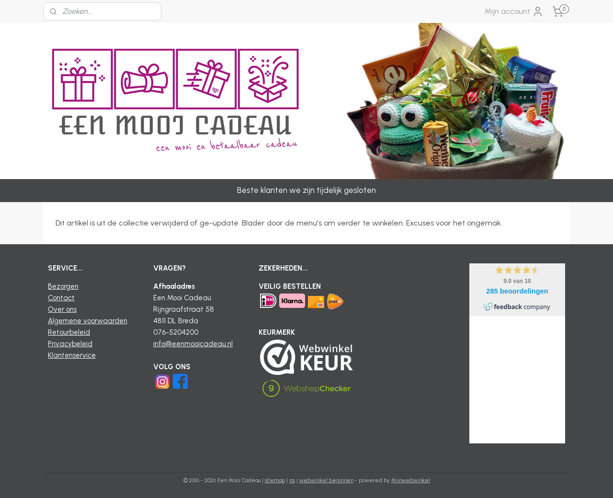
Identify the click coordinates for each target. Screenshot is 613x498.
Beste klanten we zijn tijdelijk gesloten (306, 190)
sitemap (275, 480)
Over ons (62, 309)
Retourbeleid (69, 332)
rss (292, 480)
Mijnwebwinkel (410, 480)
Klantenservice (72, 355)
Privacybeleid (70, 344)
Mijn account (514, 11)
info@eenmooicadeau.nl (193, 344)
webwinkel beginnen (326, 480)
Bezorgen (63, 286)
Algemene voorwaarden (87, 321)
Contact (61, 298)
